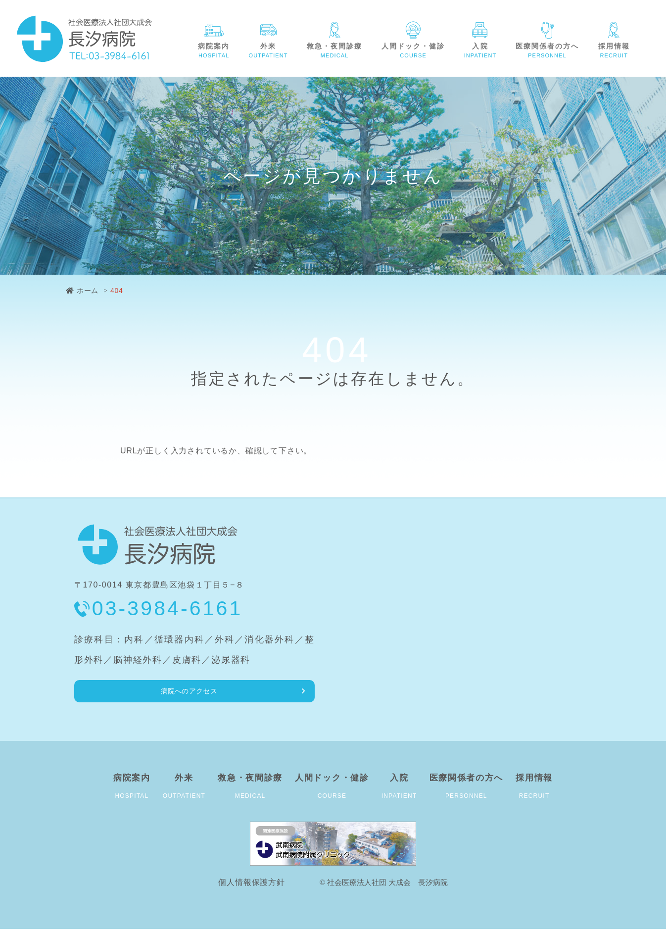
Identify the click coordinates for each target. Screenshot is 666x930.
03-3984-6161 (167, 608)
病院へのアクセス (125, 691)
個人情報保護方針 (251, 883)
